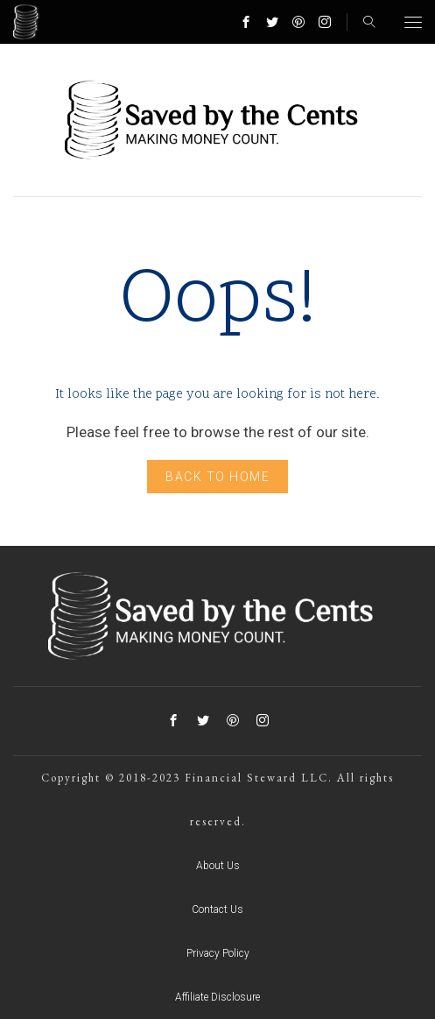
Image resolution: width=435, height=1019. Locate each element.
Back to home (217, 477)
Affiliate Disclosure (217, 997)
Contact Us (217, 909)
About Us (218, 866)
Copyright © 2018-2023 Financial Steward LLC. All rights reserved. (217, 799)
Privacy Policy (217, 953)
